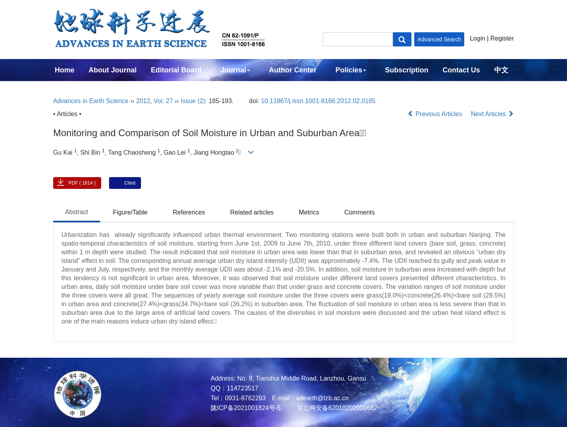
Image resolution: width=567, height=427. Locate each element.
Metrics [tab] (309, 212)
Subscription (406, 70)
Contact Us (461, 70)
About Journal (113, 70)
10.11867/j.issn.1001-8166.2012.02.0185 (318, 101)
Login (477, 38)
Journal (235, 70)
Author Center (293, 70)
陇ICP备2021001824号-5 (246, 408)
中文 (501, 70)
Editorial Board (176, 70)
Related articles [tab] (252, 212)
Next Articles (492, 114)
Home (64, 70)
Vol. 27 (163, 101)
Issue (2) (193, 101)
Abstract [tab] (76, 212)
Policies (350, 70)
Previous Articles (436, 114)
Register (502, 38)
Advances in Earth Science (90, 101)
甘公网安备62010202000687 (336, 408)
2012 (143, 101)
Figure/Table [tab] (130, 212)
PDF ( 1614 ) (82, 183)
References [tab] (189, 212)
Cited (129, 183)
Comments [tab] (359, 212)
